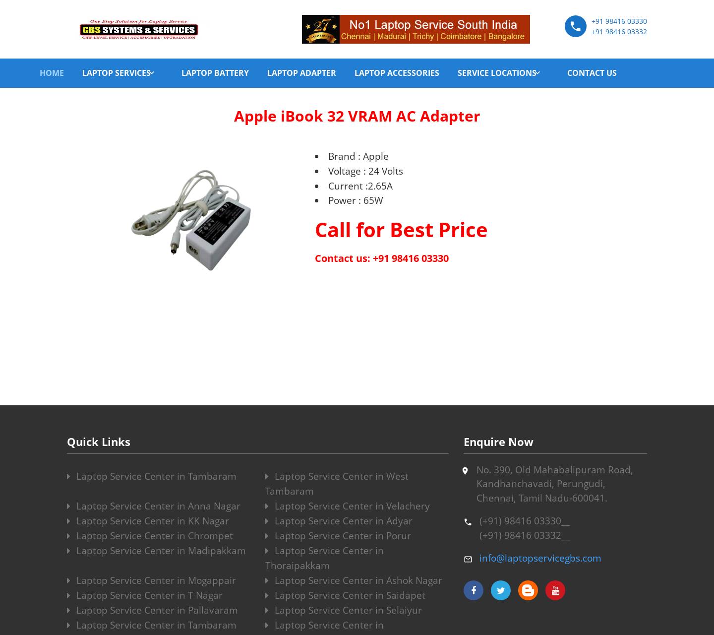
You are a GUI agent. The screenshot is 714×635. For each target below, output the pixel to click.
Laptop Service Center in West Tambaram (337, 484)
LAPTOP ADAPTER (301, 72)
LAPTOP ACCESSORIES (397, 72)
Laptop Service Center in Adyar (339, 520)
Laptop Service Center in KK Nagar (148, 520)
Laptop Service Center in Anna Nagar (153, 506)
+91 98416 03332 (619, 31)
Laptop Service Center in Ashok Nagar (353, 580)
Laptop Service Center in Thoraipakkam (324, 558)
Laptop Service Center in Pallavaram (152, 610)
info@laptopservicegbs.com (540, 558)
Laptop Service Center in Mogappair (151, 580)
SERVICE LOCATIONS (497, 72)
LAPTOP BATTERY (215, 72)
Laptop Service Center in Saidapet (345, 595)
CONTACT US (592, 72)
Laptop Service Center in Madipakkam (156, 550)
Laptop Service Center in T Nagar (145, 595)
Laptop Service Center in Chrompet (150, 535)
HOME (52, 72)
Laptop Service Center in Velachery (347, 506)
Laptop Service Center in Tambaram (152, 476)
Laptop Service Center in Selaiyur (343, 610)
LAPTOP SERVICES (116, 72)
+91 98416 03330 (619, 21)
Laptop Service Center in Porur (338, 535)
